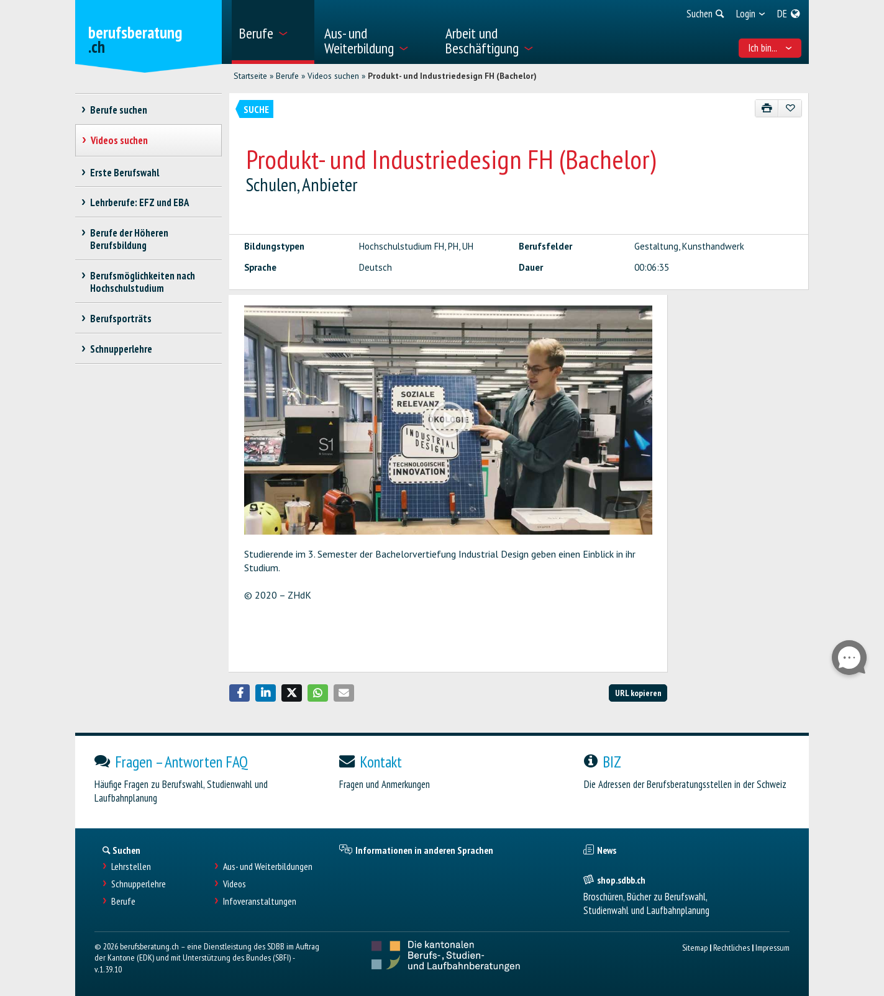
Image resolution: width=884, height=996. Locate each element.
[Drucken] (766, 108)
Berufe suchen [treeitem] (119, 110)
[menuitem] (273, 32)
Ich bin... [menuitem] (770, 48)
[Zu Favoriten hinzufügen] (789, 108)
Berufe (287, 75)
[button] (239, 693)
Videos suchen (333, 75)
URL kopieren (638, 693)
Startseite (250, 75)
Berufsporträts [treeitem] (121, 318)
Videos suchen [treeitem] (119, 140)
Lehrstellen (131, 866)
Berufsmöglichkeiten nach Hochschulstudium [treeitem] (143, 282)
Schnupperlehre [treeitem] (121, 349)
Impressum (772, 947)
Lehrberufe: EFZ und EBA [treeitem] (139, 202)
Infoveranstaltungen (259, 901)
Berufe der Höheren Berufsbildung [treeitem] (129, 239)
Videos (234, 884)
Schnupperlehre (138, 884)
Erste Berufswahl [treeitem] (125, 172)
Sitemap (695, 947)
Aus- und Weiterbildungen (267, 866)
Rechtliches (731, 947)
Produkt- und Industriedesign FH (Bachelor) (452, 75)
